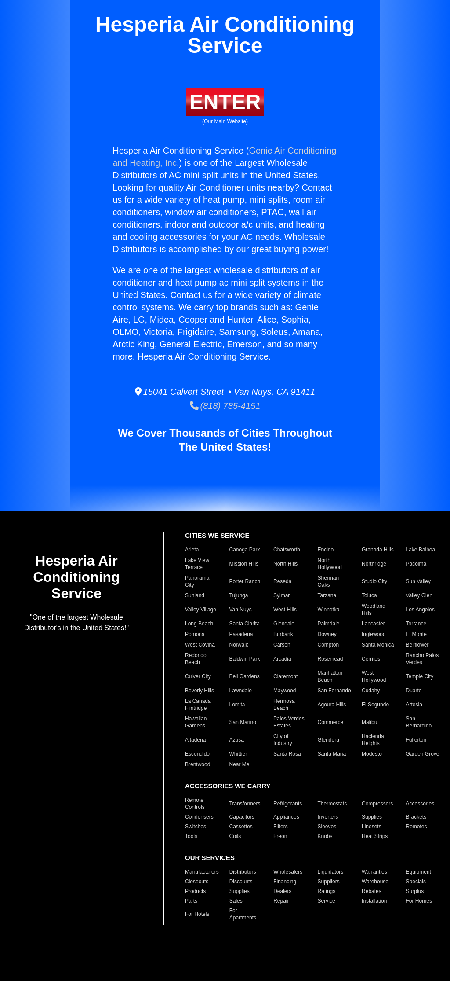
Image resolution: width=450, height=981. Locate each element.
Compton (328, 645)
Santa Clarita (244, 624)
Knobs (325, 836)
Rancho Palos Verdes (422, 658)
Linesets (371, 826)
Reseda (282, 581)
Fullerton (416, 740)
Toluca (369, 595)
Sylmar (281, 595)
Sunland (194, 595)
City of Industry (282, 739)
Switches (195, 826)
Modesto (372, 754)
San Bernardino (419, 722)
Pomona (195, 634)
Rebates (371, 891)
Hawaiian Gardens (196, 722)
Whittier (238, 754)
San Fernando (334, 690)
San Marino (242, 722)
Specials (416, 881)
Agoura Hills (332, 705)
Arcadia (282, 659)
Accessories (420, 804)
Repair (281, 901)
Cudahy (371, 690)
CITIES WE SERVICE (217, 535)
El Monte (416, 634)
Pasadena (241, 634)
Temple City (420, 676)
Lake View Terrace (197, 563)
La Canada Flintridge (198, 704)
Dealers (282, 891)
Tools (191, 836)
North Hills (285, 564)
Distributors (242, 872)
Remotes (416, 826)
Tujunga (238, 595)
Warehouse (375, 881)
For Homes (419, 901)
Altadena (195, 740)
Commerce (331, 722)
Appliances (286, 817)
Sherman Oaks (328, 581)
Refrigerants (287, 804)
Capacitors (241, 817)
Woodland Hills (373, 609)
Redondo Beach (196, 658)
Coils (235, 836)
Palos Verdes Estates (289, 722)
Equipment (418, 872)
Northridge (374, 564)
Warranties (374, 872)
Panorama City (197, 581)
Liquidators (331, 872)
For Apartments (242, 914)
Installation (374, 901)
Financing (284, 881)
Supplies (372, 817)
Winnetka (329, 609)
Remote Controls (195, 803)
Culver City (198, 676)
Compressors (377, 804)
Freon (280, 836)
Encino (326, 550)
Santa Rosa (287, 754)
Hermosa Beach (284, 704)
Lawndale (240, 690)
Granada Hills (378, 550)
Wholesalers (287, 872)
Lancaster (373, 624)
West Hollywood (374, 676)
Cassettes (241, 826)
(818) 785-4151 (225, 406)
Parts (191, 901)
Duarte (414, 690)
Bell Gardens (244, 676)
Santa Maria (332, 754)
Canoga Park (244, 550)
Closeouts (196, 881)
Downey (327, 634)
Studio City (374, 581)
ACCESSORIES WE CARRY (227, 786)
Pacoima (416, 564)
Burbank (283, 634)
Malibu (369, 722)
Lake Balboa (420, 550)
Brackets (416, 817)
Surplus (415, 891)
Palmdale (329, 624)
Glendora (328, 740)
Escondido (197, 754)
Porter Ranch (245, 581)
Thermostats (332, 804)
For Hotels (197, 914)
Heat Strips (375, 836)
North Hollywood (330, 563)
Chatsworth (286, 550)
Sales (236, 901)
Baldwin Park (244, 659)
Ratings (327, 891)
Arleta (192, 550)
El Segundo (375, 705)
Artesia (414, 705)
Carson (281, 645)
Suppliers (329, 881)
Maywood (284, 690)
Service (326, 901)
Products (195, 891)
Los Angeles (420, 609)
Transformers (245, 804)
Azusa (236, 740)
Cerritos (371, 659)
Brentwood (197, 764)
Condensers (199, 817)
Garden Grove (422, 754)
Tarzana (327, 595)
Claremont (285, 676)
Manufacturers (202, 872)
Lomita (237, 705)
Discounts (241, 881)
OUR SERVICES (210, 857)
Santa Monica (378, 645)
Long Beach (199, 624)
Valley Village (200, 609)
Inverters (328, 817)
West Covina (200, 645)
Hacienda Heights (373, 739)
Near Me (239, 764)
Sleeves (327, 826)
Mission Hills (244, 564)
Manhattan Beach (330, 676)
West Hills (285, 609)
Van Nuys (240, 609)
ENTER (225, 102)
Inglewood (374, 634)
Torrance (416, 624)
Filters (280, 826)
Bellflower (417, 645)
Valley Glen (419, 595)
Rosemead (330, 659)
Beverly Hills (199, 690)
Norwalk (238, 645)
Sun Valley (418, 581)
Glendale (283, 624)
